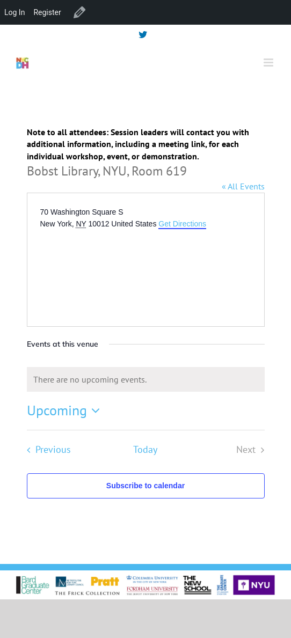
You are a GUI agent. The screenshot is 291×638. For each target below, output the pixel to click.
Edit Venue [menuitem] (79, 12)
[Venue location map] (120, 270)
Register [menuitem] (47, 12)
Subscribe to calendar (145, 485)
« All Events (243, 186)
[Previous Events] (46, 450)
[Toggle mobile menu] (269, 62)
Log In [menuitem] (14, 12)
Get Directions (182, 223)
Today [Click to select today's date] (145, 449)
